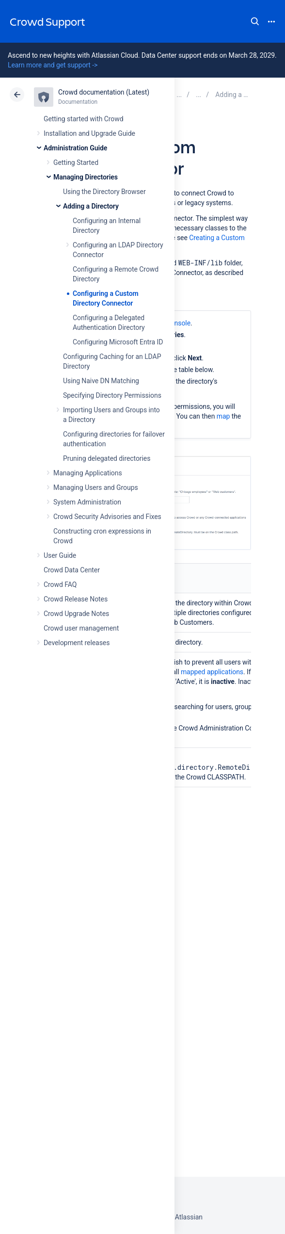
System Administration (87, 502)
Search (255, 21)
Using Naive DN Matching (101, 381)
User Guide (60, 555)
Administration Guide (75, 148)
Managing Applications (87, 473)
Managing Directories (85, 177)
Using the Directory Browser (104, 191)
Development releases (77, 643)
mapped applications (212, 672)
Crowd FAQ (60, 584)
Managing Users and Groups (95, 487)
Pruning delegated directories (106, 458)
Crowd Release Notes (76, 599)
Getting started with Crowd (83, 119)
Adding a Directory (91, 206)
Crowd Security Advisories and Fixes (107, 516)
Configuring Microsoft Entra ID (118, 342)
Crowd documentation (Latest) (103, 92)
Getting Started (75, 162)
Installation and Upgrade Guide (89, 133)
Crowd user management (81, 628)
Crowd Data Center (72, 570)
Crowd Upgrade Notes (76, 613)
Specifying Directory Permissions (112, 395)
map (223, 416)
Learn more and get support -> (52, 65)
